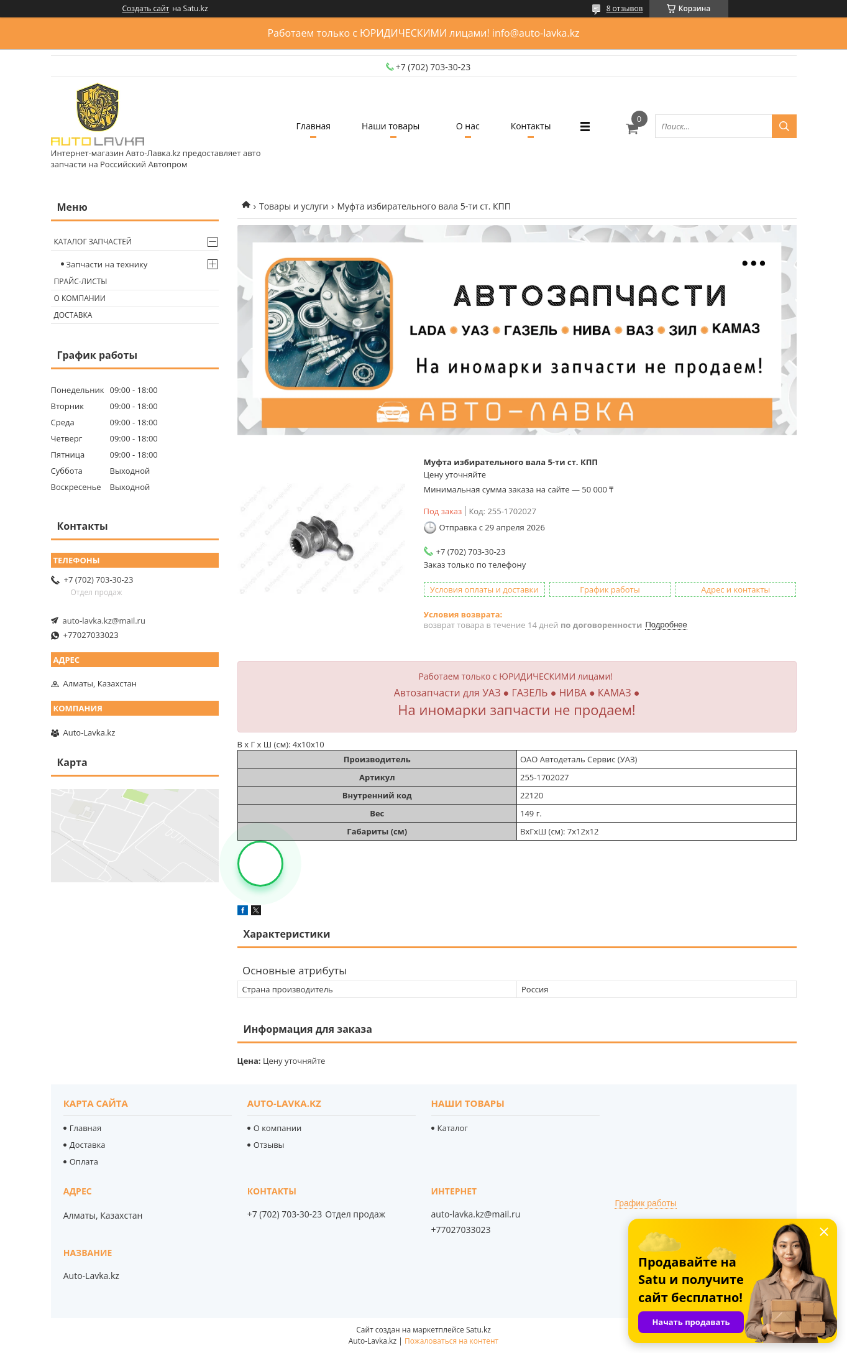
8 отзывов (625, 8)
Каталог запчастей (93, 241)
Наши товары (390, 126)
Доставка (73, 315)
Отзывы (269, 1144)
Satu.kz (478, 1329)
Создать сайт (146, 8)
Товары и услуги (293, 206)
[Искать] (784, 126)
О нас (468, 126)
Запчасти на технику (107, 264)
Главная (313, 126)
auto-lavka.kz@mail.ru (104, 621)
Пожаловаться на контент (451, 1341)
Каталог (452, 1128)
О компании (80, 298)
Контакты (531, 126)
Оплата (84, 1161)
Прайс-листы (81, 281)
